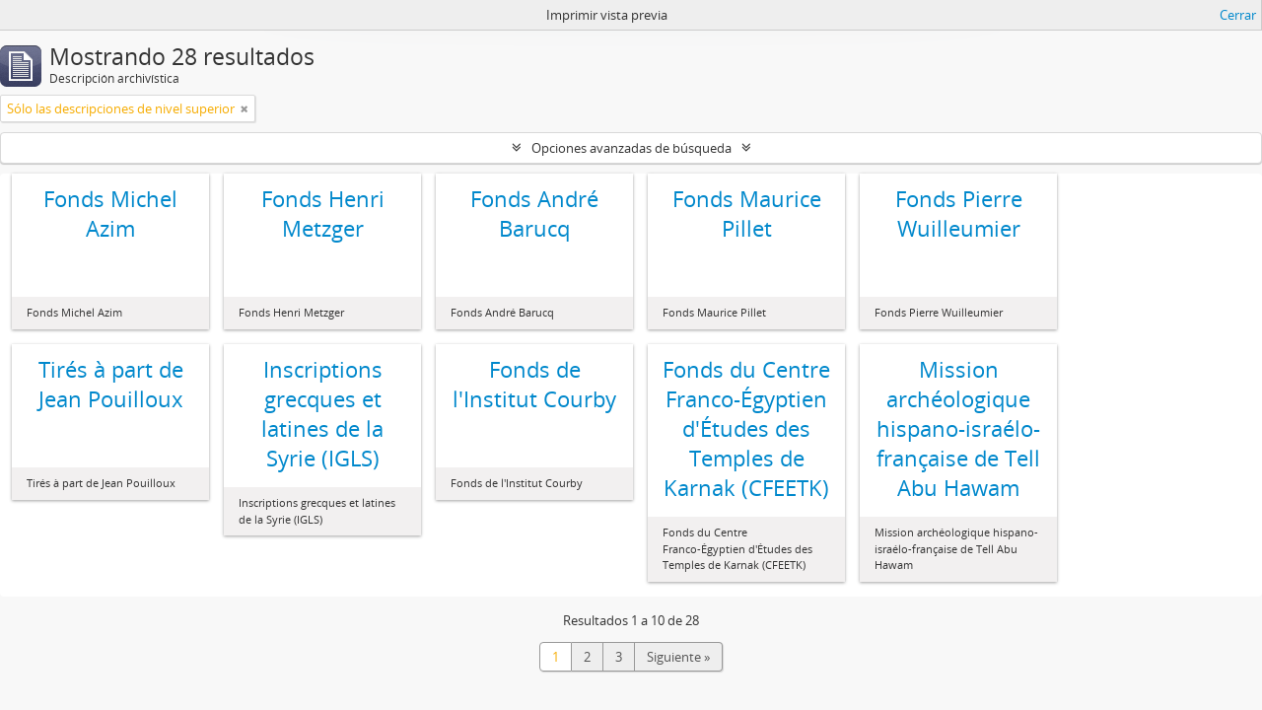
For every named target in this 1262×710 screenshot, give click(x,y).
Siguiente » (678, 657)
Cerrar (1238, 15)
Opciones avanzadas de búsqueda (631, 148)
